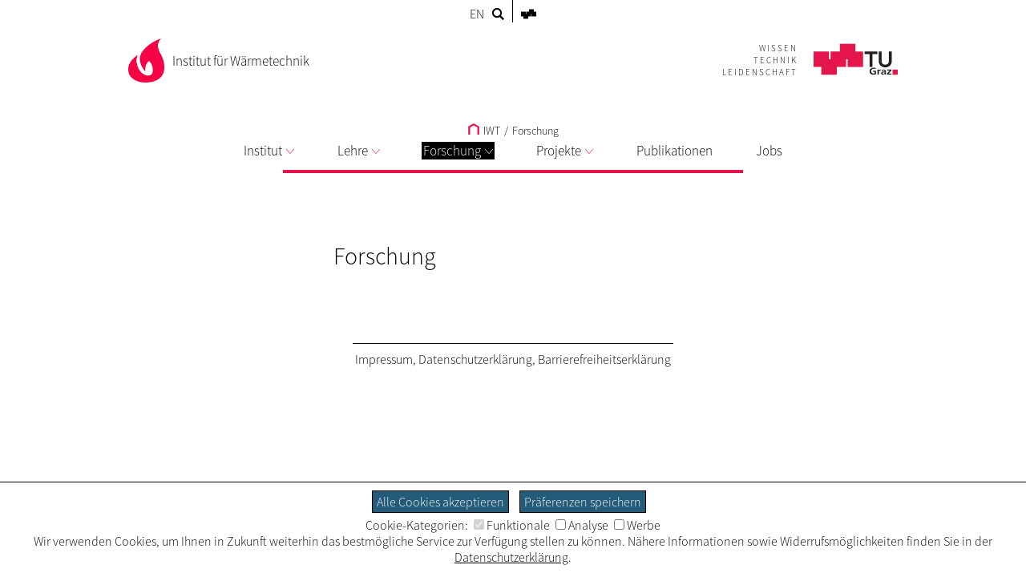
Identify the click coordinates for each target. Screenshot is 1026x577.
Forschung (458, 150)
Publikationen (674, 150)
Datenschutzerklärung (475, 359)
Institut (269, 150)
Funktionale (512, 525)
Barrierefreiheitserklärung (604, 359)
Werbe (637, 525)
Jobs (769, 150)
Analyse (581, 525)
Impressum (384, 359)
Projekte (564, 150)
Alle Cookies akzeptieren (440, 502)
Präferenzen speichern (582, 502)
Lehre (358, 150)
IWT (484, 130)
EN (477, 14)
